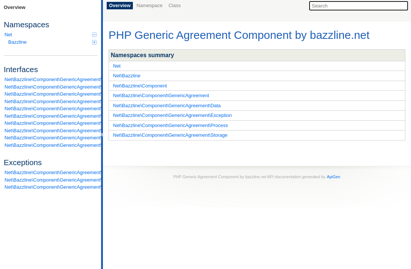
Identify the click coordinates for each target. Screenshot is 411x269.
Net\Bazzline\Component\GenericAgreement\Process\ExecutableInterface (50, 130)
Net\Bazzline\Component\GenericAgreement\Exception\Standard (50, 187)
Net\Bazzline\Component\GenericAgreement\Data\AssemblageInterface (50, 79)
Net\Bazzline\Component (140, 86)
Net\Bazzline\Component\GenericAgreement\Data (167, 105)
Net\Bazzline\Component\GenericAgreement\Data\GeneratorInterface (50, 94)
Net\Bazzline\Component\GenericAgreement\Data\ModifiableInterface (50, 101)
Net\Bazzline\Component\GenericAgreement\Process (170, 125)
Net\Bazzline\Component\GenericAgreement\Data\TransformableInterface (50, 108)
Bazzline (52, 42)
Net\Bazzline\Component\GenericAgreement (161, 95)
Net (50, 34)
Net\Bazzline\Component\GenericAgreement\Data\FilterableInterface (50, 87)
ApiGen (333, 176)
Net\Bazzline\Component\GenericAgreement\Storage (170, 135)
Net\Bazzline (126, 75)
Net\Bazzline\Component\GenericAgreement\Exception (172, 115)
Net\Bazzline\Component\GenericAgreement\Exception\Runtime (50, 180)
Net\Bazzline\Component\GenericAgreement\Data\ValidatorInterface (50, 116)
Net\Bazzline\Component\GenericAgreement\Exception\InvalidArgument (50, 172)
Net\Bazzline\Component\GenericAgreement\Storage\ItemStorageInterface (50, 137)
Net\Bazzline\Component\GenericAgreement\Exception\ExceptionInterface (50, 123)
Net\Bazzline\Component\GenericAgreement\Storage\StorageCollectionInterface (50, 145)
